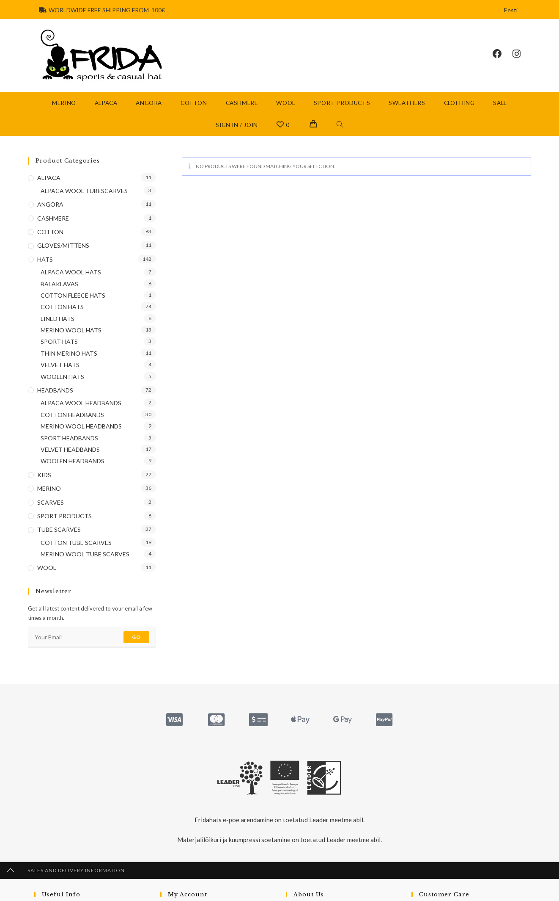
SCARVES (50, 502)
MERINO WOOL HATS (71, 330)
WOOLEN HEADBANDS (72, 460)
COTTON (50, 231)
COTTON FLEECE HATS (73, 295)
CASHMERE (53, 218)
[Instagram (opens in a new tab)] (521, 53)
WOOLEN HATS (62, 376)
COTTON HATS (62, 306)
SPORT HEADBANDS (69, 438)
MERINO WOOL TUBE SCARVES (85, 554)
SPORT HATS (59, 341)
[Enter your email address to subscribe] (92, 637)
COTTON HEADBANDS (72, 414)
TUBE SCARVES (59, 529)
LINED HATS (57, 318)
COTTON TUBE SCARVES (76, 542)
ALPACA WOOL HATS (71, 272)
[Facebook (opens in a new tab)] (502, 53)
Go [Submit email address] (136, 637)
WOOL (46, 567)
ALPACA (48, 177)
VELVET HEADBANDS (70, 449)
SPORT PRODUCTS (64, 516)
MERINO (49, 488)
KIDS (44, 474)
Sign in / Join (237, 125)
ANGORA (50, 204)
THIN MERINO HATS (69, 353)
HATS (45, 259)
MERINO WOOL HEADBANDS (81, 426)
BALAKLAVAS (59, 283)
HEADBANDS (55, 390)
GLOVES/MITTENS (63, 245)
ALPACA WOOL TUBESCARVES (84, 190)
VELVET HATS (60, 364)
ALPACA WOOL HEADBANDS (81, 402)
